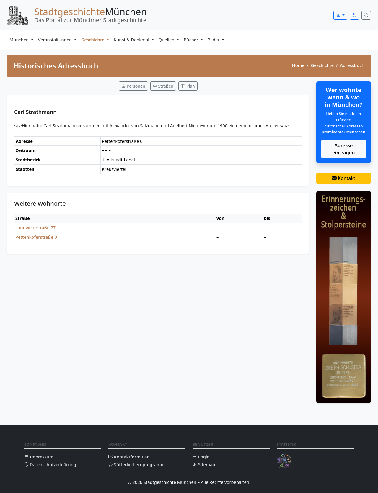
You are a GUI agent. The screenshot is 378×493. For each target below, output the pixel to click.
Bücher (191, 39)
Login (201, 457)
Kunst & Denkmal (132, 39)
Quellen (167, 39)
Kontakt (343, 178)
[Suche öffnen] (366, 15)
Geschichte (93, 39)
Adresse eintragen (343, 149)
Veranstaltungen (55, 39)
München (19, 39)
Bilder (214, 39)
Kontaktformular (128, 457)
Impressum (38, 457)
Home (298, 65)
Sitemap (204, 464)
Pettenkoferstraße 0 (36, 237)
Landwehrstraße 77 (35, 227)
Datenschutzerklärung (50, 464)
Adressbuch (352, 65)
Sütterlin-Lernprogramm (136, 464)
